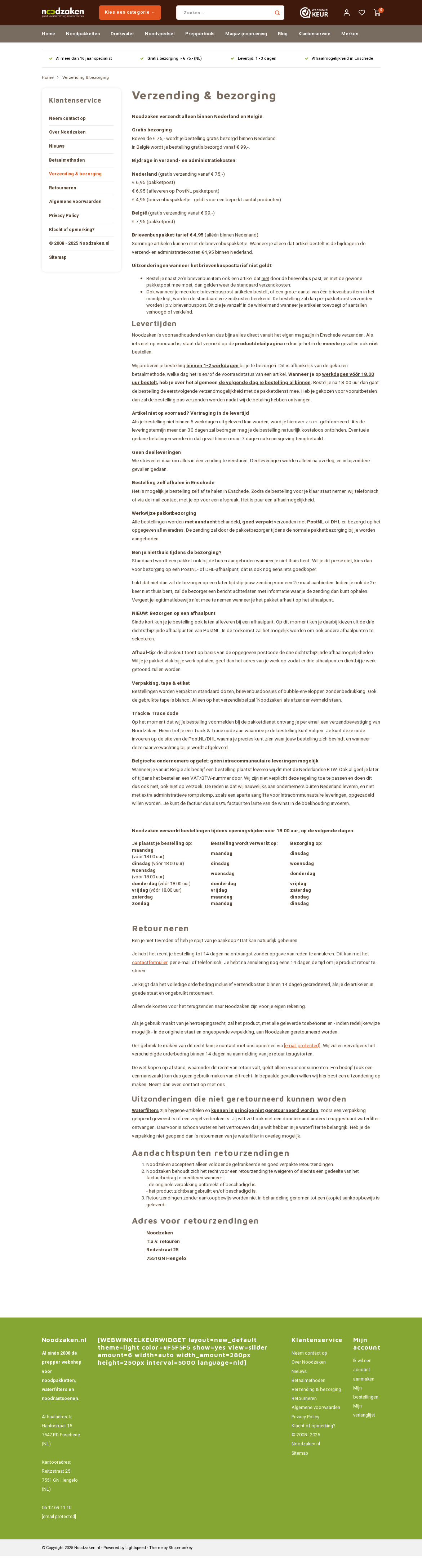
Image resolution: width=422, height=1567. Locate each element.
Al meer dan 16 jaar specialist (80, 69)
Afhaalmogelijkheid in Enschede (339, 69)
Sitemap (58, 268)
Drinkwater (122, 44)
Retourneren (62, 198)
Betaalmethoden (67, 171)
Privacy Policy (64, 226)
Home (48, 44)
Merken (349, 44)
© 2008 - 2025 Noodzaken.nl (79, 254)
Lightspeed (135, 1558)
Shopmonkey (180, 1558)
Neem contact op (67, 129)
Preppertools (199, 44)
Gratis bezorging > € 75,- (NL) (171, 69)
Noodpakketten (83, 44)
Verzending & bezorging (85, 88)
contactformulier (150, 973)
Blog (283, 44)
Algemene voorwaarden (75, 212)
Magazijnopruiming (246, 44)
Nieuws (57, 157)
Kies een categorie (150, 17)
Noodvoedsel (159, 44)
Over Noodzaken (67, 143)
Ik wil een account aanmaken (363, 1380)
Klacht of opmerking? (71, 240)
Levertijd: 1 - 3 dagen (253, 69)
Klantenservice (314, 44)
